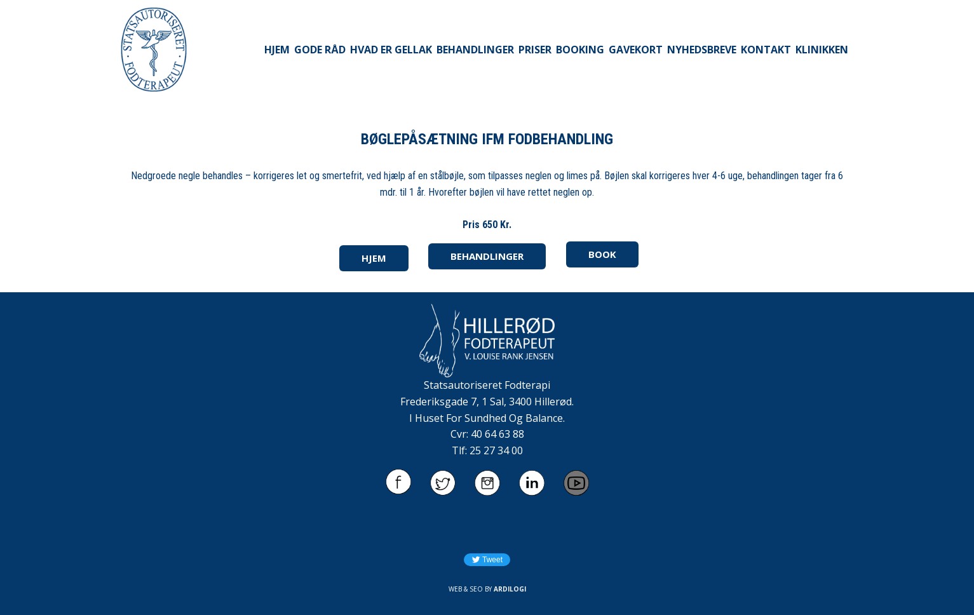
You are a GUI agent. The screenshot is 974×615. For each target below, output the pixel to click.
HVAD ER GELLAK (391, 50)
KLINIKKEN (821, 50)
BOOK (602, 254)
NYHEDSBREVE (701, 50)
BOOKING (580, 50)
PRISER (534, 50)
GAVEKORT (636, 50)
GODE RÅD (320, 50)
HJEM (277, 50)
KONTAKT (766, 50)
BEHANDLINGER (475, 50)
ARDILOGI (510, 589)
